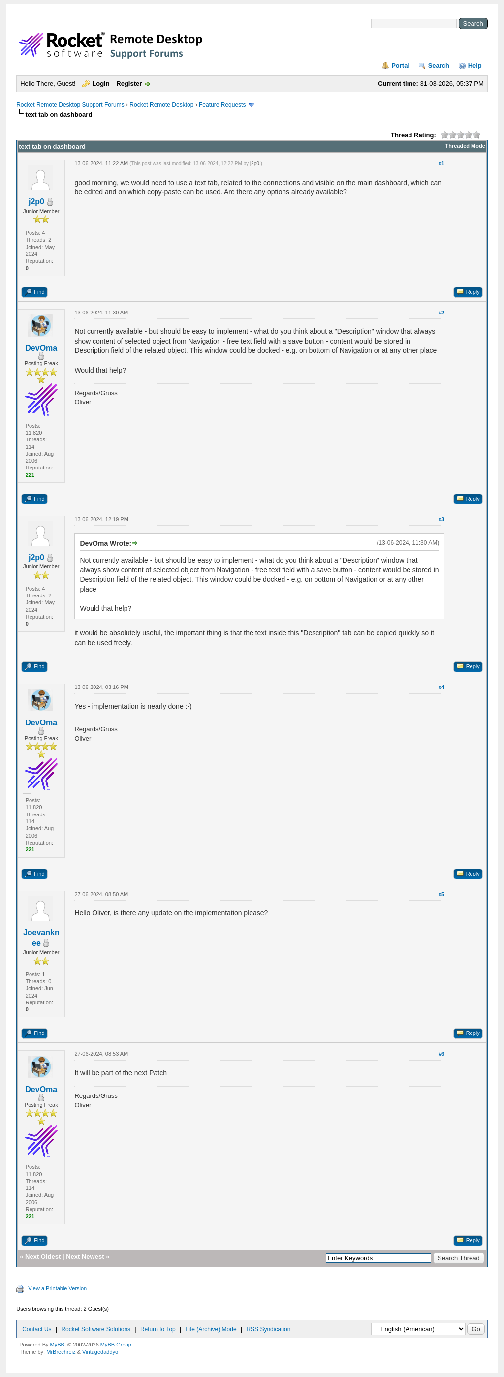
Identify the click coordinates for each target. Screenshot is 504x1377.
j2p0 (36, 201)
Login (100, 83)
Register (129, 83)
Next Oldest (43, 1256)
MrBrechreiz (60, 1352)
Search (438, 65)
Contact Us (36, 1329)
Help (475, 65)
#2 (441, 312)
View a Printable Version (57, 1288)
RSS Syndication (268, 1329)
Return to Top (158, 1329)
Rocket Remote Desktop (161, 104)
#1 (441, 163)
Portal (400, 65)
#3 (441, 519)
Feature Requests (222, 104)
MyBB (57, 1344)
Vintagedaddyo (100, 1352)
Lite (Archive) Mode (211, 1329)
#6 (441, 1054)
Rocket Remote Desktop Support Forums (70, 104)
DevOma (41, 348)
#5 (441, 894)
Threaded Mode (465, 146)
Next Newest (85, 1256)
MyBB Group (115, 1344)
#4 (441, 687)
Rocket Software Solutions (95, 1329)
